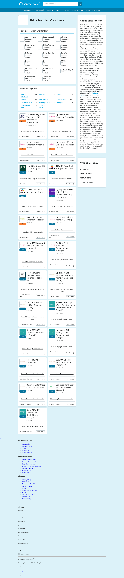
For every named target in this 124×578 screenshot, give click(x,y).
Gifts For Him (43, 100)
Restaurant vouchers (93, 10)
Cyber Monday (27, 452)
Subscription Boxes (43, 106)
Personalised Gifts (25, 106)
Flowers (23, 100)
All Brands (25, 472)
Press (24, 492)
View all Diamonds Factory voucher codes (62, 290)
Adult (59, 94)
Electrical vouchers (28, 468)
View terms (40, 136)
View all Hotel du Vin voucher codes (32, 289)
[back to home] (29, 4)
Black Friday (26, 450)
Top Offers (65, 10)
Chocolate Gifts (26, 102)
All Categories (26, 470)
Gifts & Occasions (24, 95)
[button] (28, 10)
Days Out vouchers (28, 464)
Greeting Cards (44, 102)
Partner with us (27, 497)
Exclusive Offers (77, 10)
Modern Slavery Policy (29, 490)
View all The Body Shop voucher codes (32, 179)
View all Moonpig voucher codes (62, 230)
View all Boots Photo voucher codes (32, 131)
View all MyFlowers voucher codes (61, 399)
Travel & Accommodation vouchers (34, 462)
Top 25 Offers (26, 444)
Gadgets (42, 94)
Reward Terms (27, 486)
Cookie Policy (26, 499)
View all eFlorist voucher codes (62, 179)
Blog (57, 10)
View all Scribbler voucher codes (32, 232)
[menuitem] (28, 10)
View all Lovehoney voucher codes (61, 206)
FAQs (24, 488)
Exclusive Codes (27, 446)
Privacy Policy (26, 480)
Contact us (25, 482)
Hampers (60, 102)
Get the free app (27, 494)
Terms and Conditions (29, 484)
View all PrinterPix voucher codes (62, 131)
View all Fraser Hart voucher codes (32, 374)
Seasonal (50, 10)
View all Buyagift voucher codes (61, 319)
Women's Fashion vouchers (31, 466)
